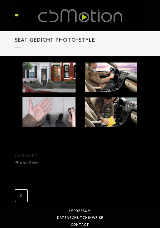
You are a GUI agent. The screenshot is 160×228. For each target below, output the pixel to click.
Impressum (80, 211)
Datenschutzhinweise (80, 217)
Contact (80, 224)
